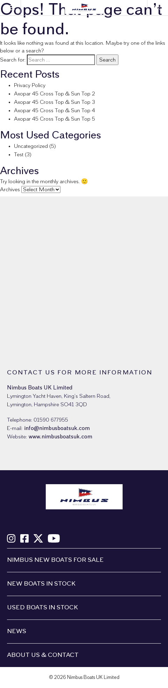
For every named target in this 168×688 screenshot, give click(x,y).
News (16, 631)
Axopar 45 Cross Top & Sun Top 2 (54, 93)
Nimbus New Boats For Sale (55, 560)
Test (18, 154)
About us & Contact (43, 655)
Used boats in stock (42, 607)
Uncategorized (31, 146)
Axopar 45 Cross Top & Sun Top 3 (54, 102)
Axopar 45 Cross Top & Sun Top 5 (54, 119)
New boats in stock (41, 584)
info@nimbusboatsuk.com (57, 428)
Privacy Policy (29, 85)
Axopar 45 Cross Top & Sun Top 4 (54, 110)
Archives (10, 189)
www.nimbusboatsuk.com (60, 436)
